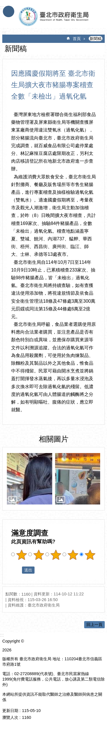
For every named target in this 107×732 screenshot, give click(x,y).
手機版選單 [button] (8, 11)
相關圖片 (53, 439)
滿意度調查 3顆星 (55, 554)
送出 (16, 570)
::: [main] (4, 32)
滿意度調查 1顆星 (21, 554)
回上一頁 (94, 624)
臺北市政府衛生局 (55, 16)
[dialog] (29, 478)
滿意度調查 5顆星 (89, 554)
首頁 (77, 38)
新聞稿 (96, 38)
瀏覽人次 (10, 717)
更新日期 (10, 710)
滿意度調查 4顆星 (72, 554)
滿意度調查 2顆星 (38, 554)
